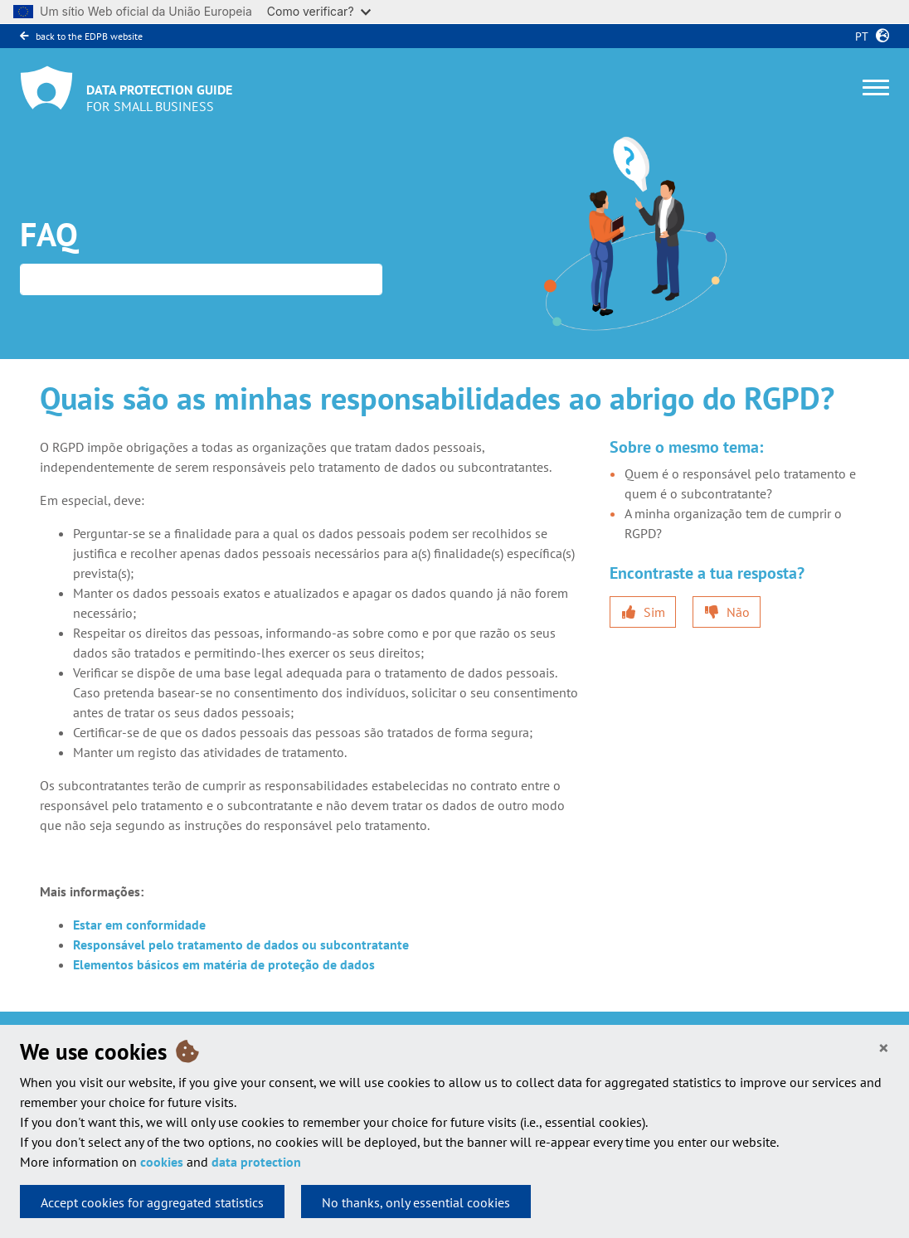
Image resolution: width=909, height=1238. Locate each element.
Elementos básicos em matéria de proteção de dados (224, 964)
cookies (161, 1161)
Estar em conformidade (139, 924)
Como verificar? (319, 11)
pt (858, 36)
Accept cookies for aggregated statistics (152, 1202)
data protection (256, 1161)
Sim (654, 612)
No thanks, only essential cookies (416, 1202)
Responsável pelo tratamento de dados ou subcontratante (241, 944)
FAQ (49, 233)
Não (738, 612)
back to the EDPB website (81, 36)
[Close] (883, 1048)
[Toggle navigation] (876, 87)
